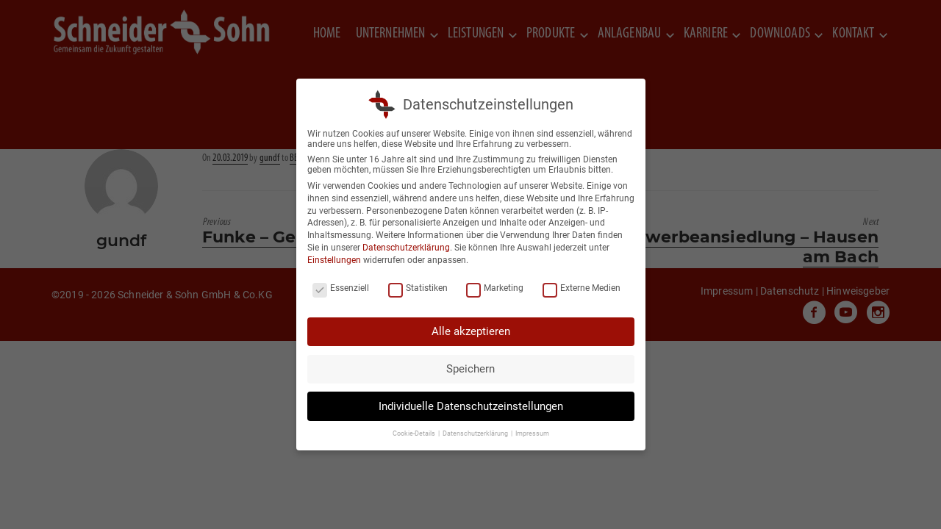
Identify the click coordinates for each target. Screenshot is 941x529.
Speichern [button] (470, 368)
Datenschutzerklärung (406, 247)
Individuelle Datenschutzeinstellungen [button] (471, 406)
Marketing (494, 288)
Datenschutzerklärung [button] (476, 433)
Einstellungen (334, 260)
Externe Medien (581, 288)
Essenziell (340, 288)
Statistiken (418, 288)
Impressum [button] (532, 433)
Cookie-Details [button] (415, 433)
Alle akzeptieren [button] (471, 331)
